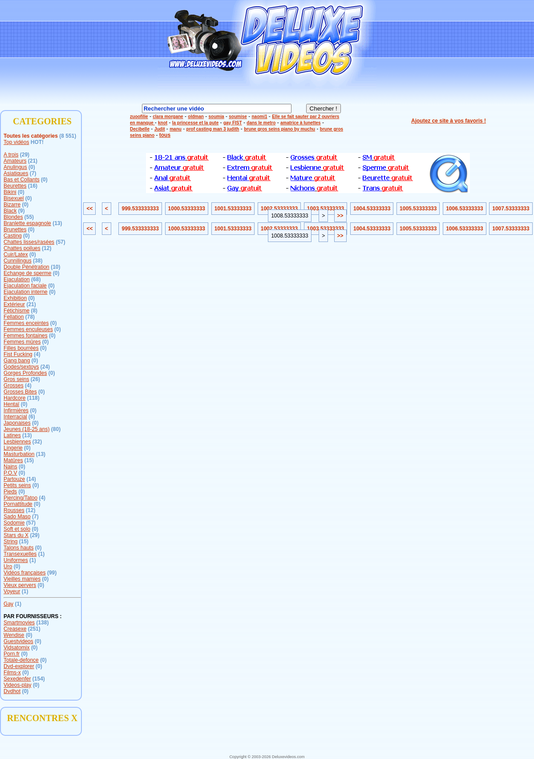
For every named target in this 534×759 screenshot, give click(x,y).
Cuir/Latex (16, 254)
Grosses (14, 385)
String (10, 541)
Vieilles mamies (22, 579)
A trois (11, 155)
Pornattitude (18, 504)
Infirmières (16, 410)
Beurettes (15, 186)
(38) (37, 261)
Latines (12, 435)
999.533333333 (139, 208)
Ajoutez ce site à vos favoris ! (448, 121)
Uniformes (16, 560)
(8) (34, 311)
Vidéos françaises (25, 573)
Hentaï (11, 404)
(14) (31, 479)
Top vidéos (16, 142)
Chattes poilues (22, 248)
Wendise (14, 635)
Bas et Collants (22, 179)
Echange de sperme (27, 273)
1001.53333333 (232, 208)
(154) (38, 679)
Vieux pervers (20, 585)
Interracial (15, 417)
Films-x (12, 672)
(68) (35, 279)
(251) (34, 629)
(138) (42, 623)
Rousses (14, 510)
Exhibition (15, 298)
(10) (55, 267)
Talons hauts (18, 548)
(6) (31, 417)
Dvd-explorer (19, 666)
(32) (37, 442)
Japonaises (17, 423)
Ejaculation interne (26, 292)
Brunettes (15, 229)
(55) (29, 217)
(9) (21, 211)
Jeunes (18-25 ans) (26, 429)
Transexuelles (20, 554)
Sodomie (14, 523)
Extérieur (14, 304)
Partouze (14, 479)
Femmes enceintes (26, 323)
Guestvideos (18, 641)
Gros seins (16, 379)
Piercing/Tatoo (20, 498)
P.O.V (10, 473)
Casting (13, 236)
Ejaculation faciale (25, 286)
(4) (37, 354)
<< (89, 208)
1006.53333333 (464, 208)
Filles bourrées (21, 348)
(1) (41, 554)
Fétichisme (16, 311)
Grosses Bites (20, 392)
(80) (56, 429)
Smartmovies (19, 623)
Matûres (13, 460)
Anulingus (15, 167)
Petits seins (17, 485)
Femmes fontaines (26, 335)
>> (340, 216)
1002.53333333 (279, 208)
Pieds (10, 491)
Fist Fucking (18, 354)
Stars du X (16, 535)
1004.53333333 (371, 208)
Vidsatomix (16, 647)
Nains (10, 467)
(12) (46, 248)
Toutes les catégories (31, 136)
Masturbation (19, 454)
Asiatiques (16, 173)
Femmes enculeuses (28, 329)
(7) (33, 173)
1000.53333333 (186, 208)
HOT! (37, 142)
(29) (24, 155)
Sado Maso (17, 516)
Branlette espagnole (27, 223)
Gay (8, 604)
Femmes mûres (22, 342)
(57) (60, 242)
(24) (45, 367)
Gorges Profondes (25, 373)
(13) (57, 223)
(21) (32, 161)
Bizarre (12, 204)
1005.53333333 (418, 208)
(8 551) (67, 136)
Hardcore (14, 398)
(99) (52, 573)
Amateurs (15, 161)
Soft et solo (17, 529)
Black (10, 211)
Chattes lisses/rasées (29, 242)
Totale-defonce (21, 660)
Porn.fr (12, 654)
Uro (8, 566)
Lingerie (13, 448)
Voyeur (12, 591)
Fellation (14, 317)
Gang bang (17, 360)
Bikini (10, 192)
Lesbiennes (17, 442)
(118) (33, 398)
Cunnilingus (18, 261)
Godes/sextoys (21, 367)
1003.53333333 (325, 208)
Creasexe (15, 629)
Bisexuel (14, 198)
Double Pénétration (26, 267)
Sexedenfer (17, 679)
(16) (32, 186)
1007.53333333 (510, 208)
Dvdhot (12, 691)
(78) (30, 317)
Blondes (13, 217)
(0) (31, 167)
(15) (29, 460)
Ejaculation (17, 279)
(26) (35, 379)
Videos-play (17, 685)
